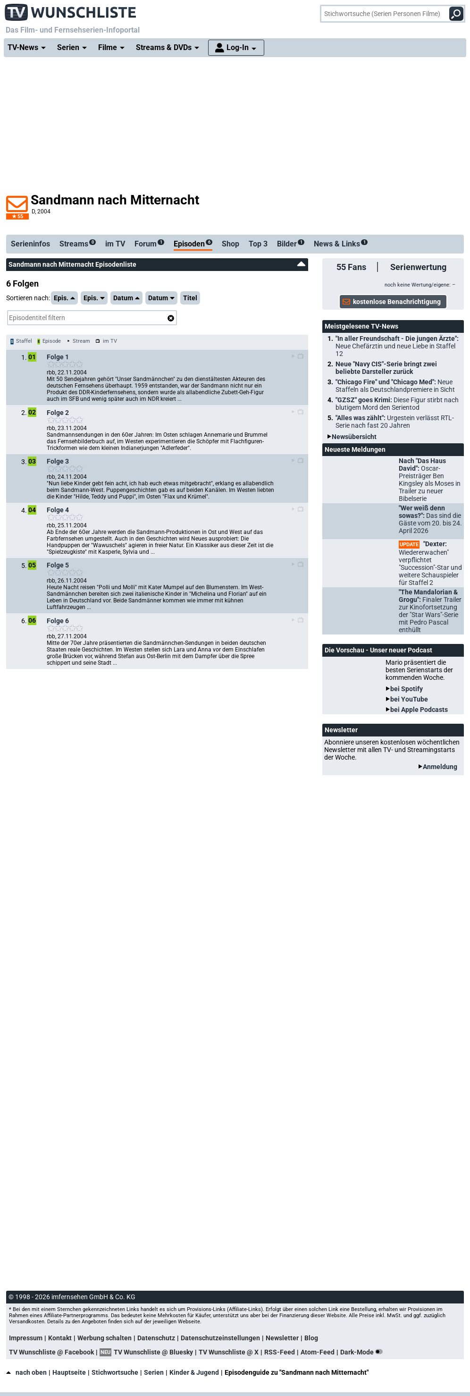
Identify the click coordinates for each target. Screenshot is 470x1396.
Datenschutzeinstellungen (220, 1338)
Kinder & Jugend (194, 1372)
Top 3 (258, 243)
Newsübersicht (354, 436)
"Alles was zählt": (395, 421)
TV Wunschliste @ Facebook (51, 1352)
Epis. (64, 298)
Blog (311, 1338)
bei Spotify (406, 689)
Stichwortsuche (115, 1372)
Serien (154, 1372)
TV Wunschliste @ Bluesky (153, 1352)
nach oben (26, 1372)
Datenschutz (156, 1338)
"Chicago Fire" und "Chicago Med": (395, 385)
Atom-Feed (318, 1352)
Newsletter (282, 1338)
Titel (190, 298)
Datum (126, 298)
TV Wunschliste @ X (229, 1352)
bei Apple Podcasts (419, 709)
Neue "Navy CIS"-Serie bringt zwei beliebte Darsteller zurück (386, 367)
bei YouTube (409, 699)
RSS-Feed (279, 1352)
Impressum (25, 1338)
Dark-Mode (363, 1352)
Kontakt (60, 1338)
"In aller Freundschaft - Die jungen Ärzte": (397, 346)
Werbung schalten (104, 1338)
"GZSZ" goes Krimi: (397, 403)
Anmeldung (440, 766)
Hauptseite (69, 1372)
